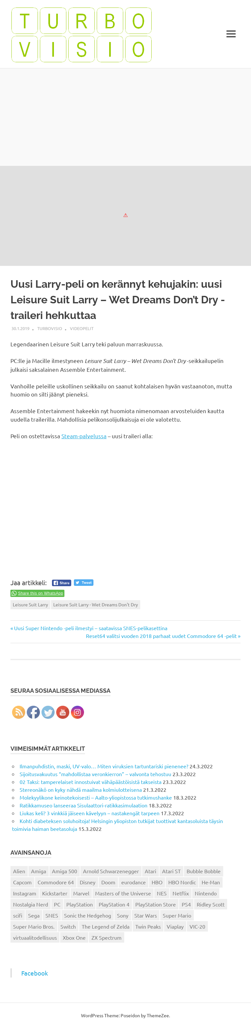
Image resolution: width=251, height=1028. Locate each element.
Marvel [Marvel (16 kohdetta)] (81, 893)
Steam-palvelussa (84, 435)
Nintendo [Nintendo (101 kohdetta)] (206, 893)
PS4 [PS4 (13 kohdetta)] (186, 904)
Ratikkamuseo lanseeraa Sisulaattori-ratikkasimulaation (83, 805)
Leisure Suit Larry (30, 604)
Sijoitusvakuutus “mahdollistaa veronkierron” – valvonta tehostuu (95, 774)
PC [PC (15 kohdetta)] (57, 904)
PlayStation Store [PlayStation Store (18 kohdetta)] (155, 904)
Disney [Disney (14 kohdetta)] (87, 882)
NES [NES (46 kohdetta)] (162, 893)
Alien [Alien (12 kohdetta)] (19, 871)
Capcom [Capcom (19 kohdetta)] (22, 882)
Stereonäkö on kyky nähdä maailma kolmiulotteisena (81, 789)
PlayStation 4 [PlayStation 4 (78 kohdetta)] (114, 904)
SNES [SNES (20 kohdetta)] (51, 915)
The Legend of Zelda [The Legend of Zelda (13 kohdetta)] (105, 926)
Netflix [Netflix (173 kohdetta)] (181, 893)
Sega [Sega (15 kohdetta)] (34, 915)
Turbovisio (49, 328)
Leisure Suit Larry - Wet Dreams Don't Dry (95, 604)
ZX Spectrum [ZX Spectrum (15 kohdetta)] (107, 937)
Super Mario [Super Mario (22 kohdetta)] (177, 915)
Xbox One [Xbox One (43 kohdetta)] (74, 937)
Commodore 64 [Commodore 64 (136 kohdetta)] (56, 882)
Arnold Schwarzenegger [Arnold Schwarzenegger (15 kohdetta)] (111, 871)
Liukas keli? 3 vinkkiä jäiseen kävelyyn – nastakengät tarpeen (89, 813)
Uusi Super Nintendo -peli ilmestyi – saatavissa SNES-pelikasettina (90, 628)
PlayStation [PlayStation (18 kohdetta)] (79, 904)
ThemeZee (158, 1015)
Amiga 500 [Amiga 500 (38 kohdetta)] (64, 871)
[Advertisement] (125, 117)
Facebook (34, 973)
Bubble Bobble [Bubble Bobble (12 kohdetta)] (204, 871)
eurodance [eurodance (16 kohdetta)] (133, 882)
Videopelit (81, 328)
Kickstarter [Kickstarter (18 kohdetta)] (54, 893)
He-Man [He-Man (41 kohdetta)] (211, 882)
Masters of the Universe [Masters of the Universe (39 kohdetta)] (123, 893)
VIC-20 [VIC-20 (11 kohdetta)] (197, 926)
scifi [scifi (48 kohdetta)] (17, 915)
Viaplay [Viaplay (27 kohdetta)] (175, 926)
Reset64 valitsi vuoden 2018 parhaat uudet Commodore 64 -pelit (161, 635)
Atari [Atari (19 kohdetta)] (150, 871)
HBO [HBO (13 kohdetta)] (157, 882)
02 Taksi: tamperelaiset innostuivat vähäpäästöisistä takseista (90, 781)
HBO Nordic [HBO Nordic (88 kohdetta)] (182, 882)
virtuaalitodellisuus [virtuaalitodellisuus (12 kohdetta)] (35, 937)
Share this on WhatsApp (40, 593)
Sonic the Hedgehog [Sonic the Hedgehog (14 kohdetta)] (87, 915)
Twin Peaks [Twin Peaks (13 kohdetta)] (148, 926)
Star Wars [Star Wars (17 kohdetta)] (145, 915)
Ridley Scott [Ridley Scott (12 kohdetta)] (211, 904)
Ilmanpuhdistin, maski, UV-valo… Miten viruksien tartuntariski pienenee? (104, 766)
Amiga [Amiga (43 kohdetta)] (38, 871)
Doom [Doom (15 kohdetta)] (108, 882)
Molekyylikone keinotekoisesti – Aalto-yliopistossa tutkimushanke (96, 797)
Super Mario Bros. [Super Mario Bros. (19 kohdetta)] (34, 926)
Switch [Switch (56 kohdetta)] (68, 926)
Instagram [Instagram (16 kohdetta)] (24, 893)
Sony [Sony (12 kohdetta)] (122, 915)
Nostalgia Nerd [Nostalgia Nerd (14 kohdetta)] (30, 904)
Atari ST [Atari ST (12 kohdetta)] (171, 871)
